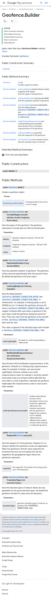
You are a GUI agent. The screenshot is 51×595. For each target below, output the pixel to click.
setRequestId (23, 133)
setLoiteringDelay (24, 105)
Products (12, 9)
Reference (40, 9)
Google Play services (26, 9)
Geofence (24, 56)
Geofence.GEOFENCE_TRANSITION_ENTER (20, 297)
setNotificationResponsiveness (30, 121)
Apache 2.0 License (31, 522)
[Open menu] (3, 3)
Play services (19, 3)
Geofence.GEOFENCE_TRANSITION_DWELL (20, 299)
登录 (46, 3)
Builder (5, 69)
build (20, 82)
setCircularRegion (25, 89)
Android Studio (7, 571)
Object (4, 51)
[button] (15, 155)
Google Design (7, 560)
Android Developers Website (12, 556)
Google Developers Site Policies (15, 524)
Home (4, 9)
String (31, 133)
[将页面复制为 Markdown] (12, 21)
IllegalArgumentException (13, 203)
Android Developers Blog (11, 542)
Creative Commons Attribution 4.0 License (23, 520)
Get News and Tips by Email (12, 546)
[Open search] (41, 2)
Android (5, 590)
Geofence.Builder (9, 89)
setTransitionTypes (25, 140)
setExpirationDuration (26, 98)
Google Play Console (9, 574)
